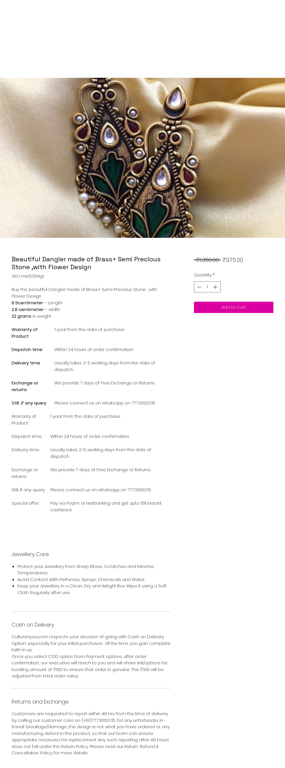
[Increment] (216, 287)
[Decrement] (199, 287)
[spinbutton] (207, 287)
